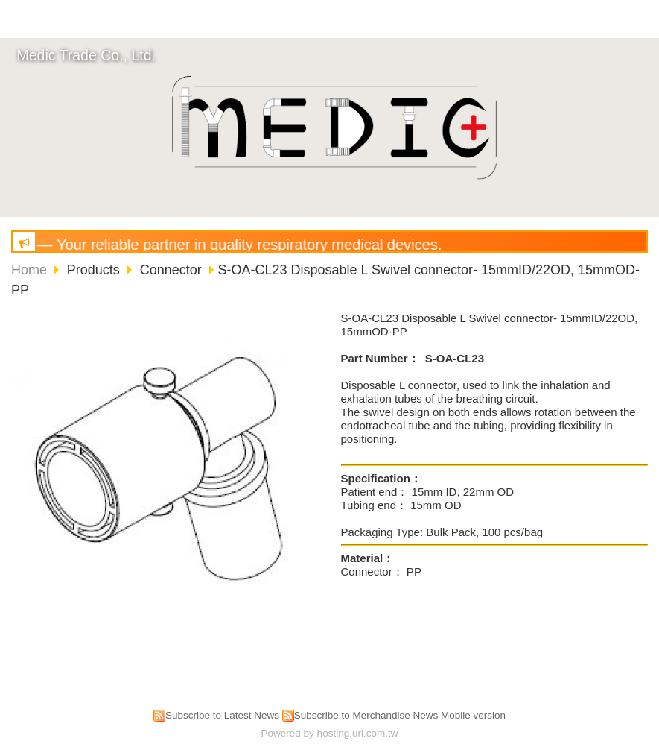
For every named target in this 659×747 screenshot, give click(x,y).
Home (29, 269)
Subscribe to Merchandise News (366, 715)
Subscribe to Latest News (222, 715)
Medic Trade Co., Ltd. (86, 55)
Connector (171, 269)
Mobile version (473, 715)
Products (95, 269)
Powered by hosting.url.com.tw (329, 733)
